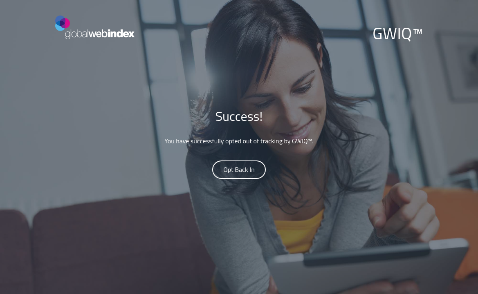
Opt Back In (239, 169)
